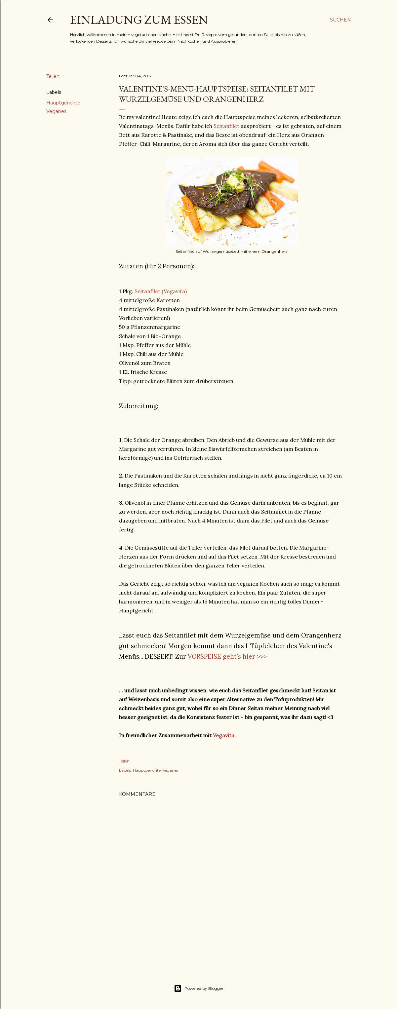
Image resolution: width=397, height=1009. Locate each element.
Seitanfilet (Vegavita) (161, 291)
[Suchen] (340, 20)
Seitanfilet (226, 126)
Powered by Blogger (198, 988)
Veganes (56, 111)
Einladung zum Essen (139, 19)
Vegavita (223, 735)
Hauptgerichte (63, 103)
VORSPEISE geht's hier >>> (227, 656)
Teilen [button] (53, 76)
